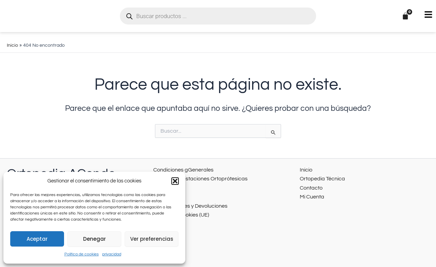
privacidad (111, 254)
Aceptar (37, 238)
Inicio (305, 169)
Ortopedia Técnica (320, 177)
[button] (175, 181)
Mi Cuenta (311, 194)
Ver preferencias (151, 238)
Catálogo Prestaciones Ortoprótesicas (195, 177)
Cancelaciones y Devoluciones (186, 203)
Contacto (310, 186)
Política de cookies (81, 254)
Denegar (94, 238)
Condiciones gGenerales (180, 169)
